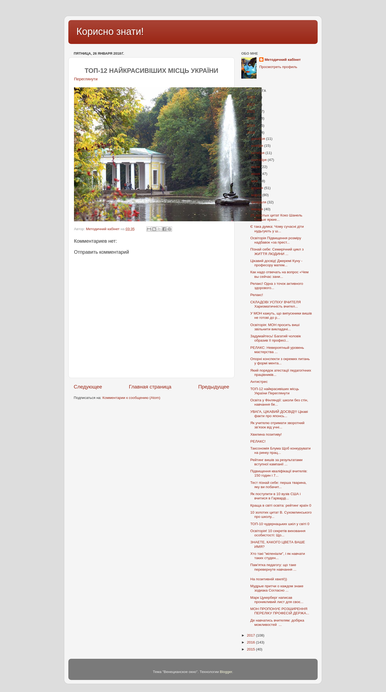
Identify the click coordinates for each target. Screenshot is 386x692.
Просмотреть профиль (278, 67)
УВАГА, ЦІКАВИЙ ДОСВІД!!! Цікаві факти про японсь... (279, 414)
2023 (251, 97)
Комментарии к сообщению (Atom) (131, 398)
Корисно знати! (110, 31)
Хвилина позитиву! (266, 434)
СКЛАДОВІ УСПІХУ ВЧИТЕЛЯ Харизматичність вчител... (275, 304)
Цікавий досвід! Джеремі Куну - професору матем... (276, 263)
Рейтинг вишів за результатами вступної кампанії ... (276, 462)
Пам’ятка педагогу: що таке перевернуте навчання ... (273, 567)
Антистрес (259, 382)
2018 (251, 132)
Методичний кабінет (283, 60)
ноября (257, 146)
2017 (251, 635)
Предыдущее (213, 387)
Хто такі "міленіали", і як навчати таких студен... (277, 556)
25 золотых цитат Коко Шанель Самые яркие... (276, 217)
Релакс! (256, 295)
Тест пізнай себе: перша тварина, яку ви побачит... (278, 485)
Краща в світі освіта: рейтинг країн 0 (281, 505)
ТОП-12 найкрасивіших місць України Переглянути (274, 391)
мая (255, 181)
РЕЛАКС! (258, 441)
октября (258, 153)
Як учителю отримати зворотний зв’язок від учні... (277, 425)
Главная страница (150, 387)
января (257, 209)
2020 (251, 118)
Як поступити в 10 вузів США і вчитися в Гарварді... (275, 496)
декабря (258, 139)
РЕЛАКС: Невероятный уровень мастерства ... (277, 350)
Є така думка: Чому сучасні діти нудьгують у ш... (277, 229)
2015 (251, 649)
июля (256, 167)
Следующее (88, 387)
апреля (257, 188)
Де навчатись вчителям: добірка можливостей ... (277, 622)
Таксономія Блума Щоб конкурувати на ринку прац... (280, 450)
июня (256, 174)
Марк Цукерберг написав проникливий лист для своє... (276, 600)
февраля (259, 202)
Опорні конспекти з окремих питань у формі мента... (280, 361)
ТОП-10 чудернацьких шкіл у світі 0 (280, 524)
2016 (251, 642)
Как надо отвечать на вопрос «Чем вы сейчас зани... (279, 274)
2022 (251, 104)
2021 (251, 111)
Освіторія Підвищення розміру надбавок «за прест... (275, 240)
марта (256, 195)
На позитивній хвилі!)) (268, 579)
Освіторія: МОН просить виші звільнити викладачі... (275, 327)
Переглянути (86, 79)
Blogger (226, 672)
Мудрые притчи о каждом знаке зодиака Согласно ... (276, 588)
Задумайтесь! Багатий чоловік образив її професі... (275, 338)
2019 (251, 126)
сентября (259, 160)
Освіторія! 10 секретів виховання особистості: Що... (277, 533)
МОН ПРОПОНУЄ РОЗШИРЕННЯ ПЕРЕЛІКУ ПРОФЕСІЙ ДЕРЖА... (279, 611)
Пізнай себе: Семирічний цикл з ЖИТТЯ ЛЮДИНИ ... (277, 251)
